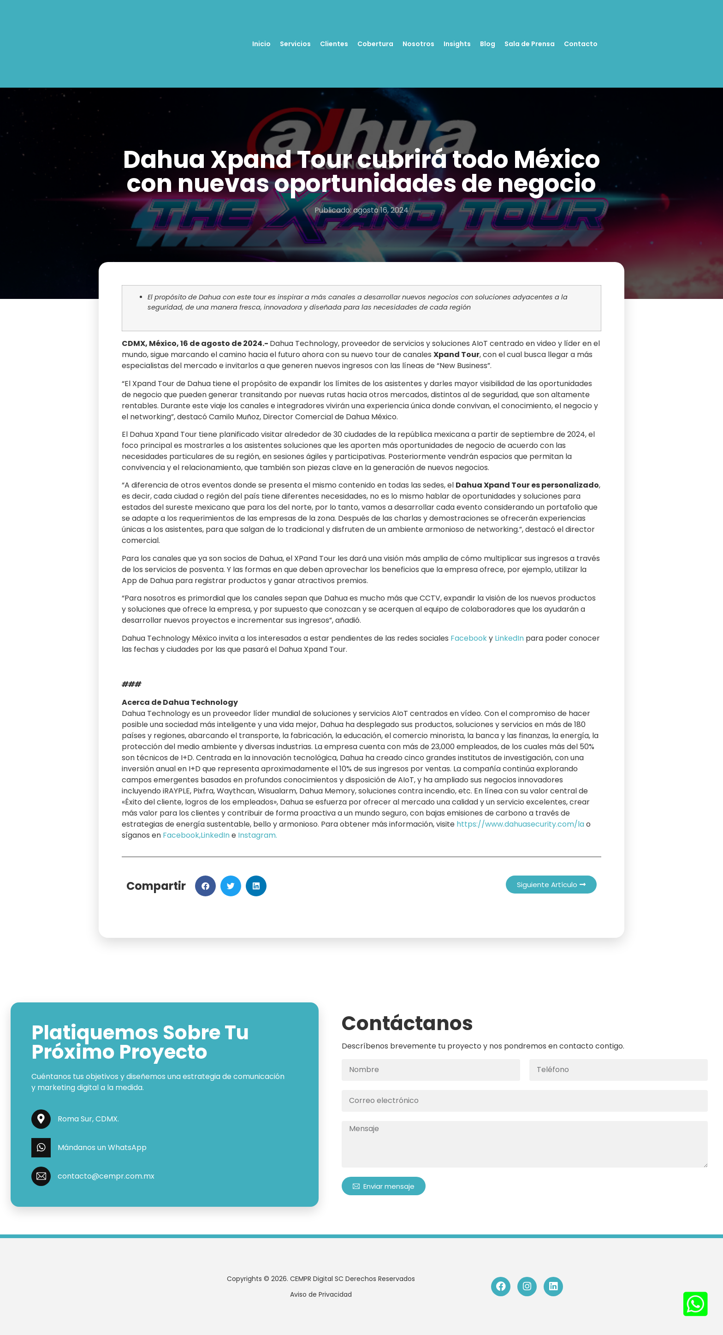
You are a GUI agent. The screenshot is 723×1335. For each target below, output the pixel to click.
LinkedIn (509, 638)
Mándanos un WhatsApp (102, 1147)
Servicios (295, 43)
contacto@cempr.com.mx (106, 1176)
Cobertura (375, 43)
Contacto (581, 43)
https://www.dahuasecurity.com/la (520, 824)
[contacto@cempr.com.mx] (41, 1176)
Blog (487, 43)
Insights (457, 43)
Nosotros (418, 43)
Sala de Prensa (529, 43)
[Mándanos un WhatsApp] (41, 1147)
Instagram (257, 835)
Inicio (261, 43)
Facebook (469, 638)
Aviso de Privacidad (321, 1294)
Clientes (334, 43)
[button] (205, 886)
